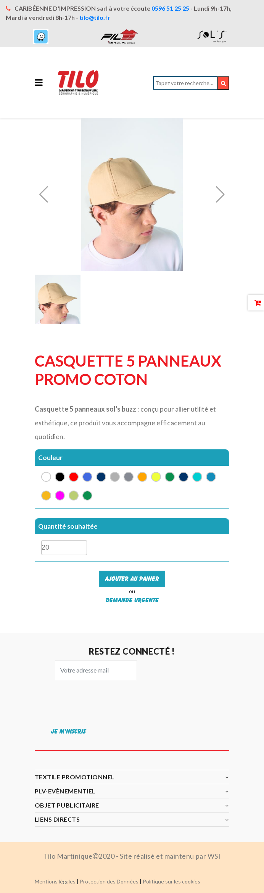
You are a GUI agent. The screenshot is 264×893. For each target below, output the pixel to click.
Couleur (50, 458)
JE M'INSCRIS (68, 731)
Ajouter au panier (132, 578)
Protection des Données (109, 881)
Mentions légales (55, 881)
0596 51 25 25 (170, 8)
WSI (214, 856)
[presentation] (107, 703)
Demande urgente (132, 600)
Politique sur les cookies (171, 881)
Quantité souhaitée (68, 526)
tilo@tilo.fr (94, 17)
